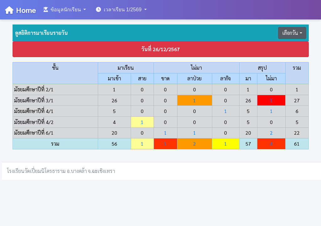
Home (20, 10)
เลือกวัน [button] (290, 33)
